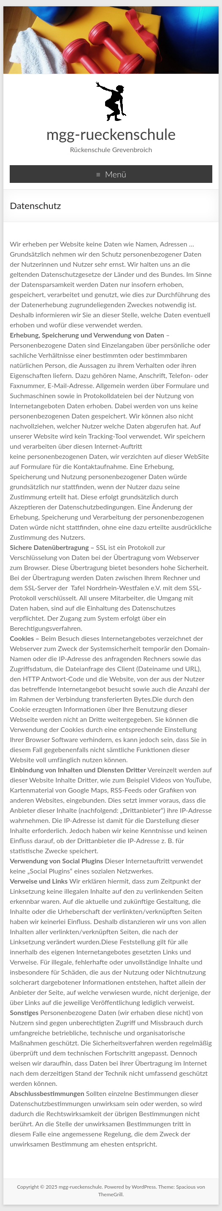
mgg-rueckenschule (111, 134)
